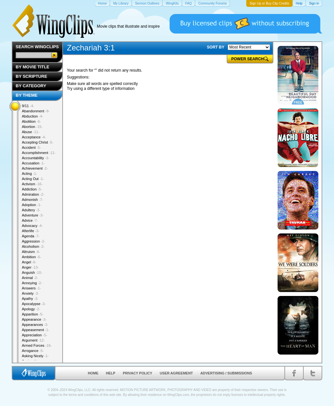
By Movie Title (32, 66)
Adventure (33, 215)
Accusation (33, 163)
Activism (32, 184)
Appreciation (34, 335)
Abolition (31, 121)
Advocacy (32, 226)
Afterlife (30, 231)
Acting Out (33, 179)
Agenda (30, 236)
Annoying (32, 283)
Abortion (32, 127)
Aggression (33, 241)
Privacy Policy (137, 373)
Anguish (32, 272)
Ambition (31, 257)
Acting (29, 173)
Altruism (31, 252)
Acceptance (34, 137)
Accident (31, 147)
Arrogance (33, 351)
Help (110, 373)
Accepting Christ (37, 142)
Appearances (35, 325)
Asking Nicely (35, 356)
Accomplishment (38, 153)
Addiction (32, 189)
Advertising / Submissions (226, 373)
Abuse (30, 132)
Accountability (35, 158)
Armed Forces (37, 345)
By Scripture (31, 76)
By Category (31, 85)
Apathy (30, 299)
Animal (30, 278)
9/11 (28, 106)
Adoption (31, 205)
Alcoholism (33, 246)
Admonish (32, 200)
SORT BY (215, 47)
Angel (29, 262)
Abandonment (36, 111)
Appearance (34, 319)
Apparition (32, 314)
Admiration (33, 194)
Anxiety (30, 293)
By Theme (27, 95)
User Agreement (176, 373)
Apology (31, 309)
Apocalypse (34, 304)
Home (93, 373)
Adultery (31, 210)
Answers (31, 288)
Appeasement (35, 330)
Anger (30, 267)
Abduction (32, 116)
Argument (33, 340)
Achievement (35, 168)
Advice (30, 220)
